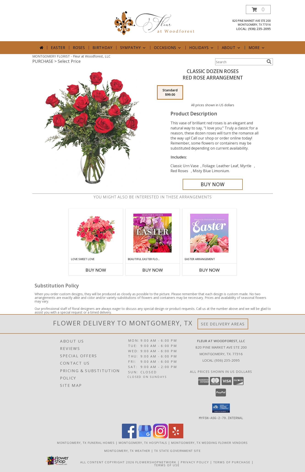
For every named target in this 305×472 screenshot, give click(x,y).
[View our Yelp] (176, 437)
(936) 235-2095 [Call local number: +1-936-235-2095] (259, 29)
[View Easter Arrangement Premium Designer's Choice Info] (209, 233)
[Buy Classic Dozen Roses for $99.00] (213, 184)
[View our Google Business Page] (144, 437)
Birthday (102, 47)
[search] (269, 61)
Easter (58, 47)
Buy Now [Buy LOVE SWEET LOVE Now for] (95, 270)
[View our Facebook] (129, 437)
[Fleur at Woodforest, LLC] (154, 21)
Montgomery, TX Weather (127, 450)
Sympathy (133, 47)
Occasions (168, 47)
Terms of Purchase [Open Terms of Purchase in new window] (231, 462)
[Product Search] (239, 62)
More (257, 47)
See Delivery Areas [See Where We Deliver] (223, 324)
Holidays (201, 47)
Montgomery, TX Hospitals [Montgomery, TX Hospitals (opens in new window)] (143, 442)
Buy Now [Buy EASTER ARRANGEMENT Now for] (209, 270)
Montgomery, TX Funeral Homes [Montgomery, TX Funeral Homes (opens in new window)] (86, 442)
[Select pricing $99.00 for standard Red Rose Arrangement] (170, 92)
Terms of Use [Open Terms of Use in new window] (167, 465)
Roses (79, 47)
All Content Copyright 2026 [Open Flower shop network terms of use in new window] (107, 462)
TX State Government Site (177, 450)
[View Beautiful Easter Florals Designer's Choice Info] (152, 233)
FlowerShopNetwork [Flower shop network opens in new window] (155, 462)
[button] (258, 9)
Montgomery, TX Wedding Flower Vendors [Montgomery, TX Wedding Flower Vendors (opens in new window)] (209, 442)
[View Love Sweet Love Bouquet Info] (96, 233)
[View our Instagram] (160, 437)
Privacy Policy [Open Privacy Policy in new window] (195, 462)
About (231, 47)
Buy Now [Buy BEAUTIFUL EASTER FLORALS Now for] (152, 270)
